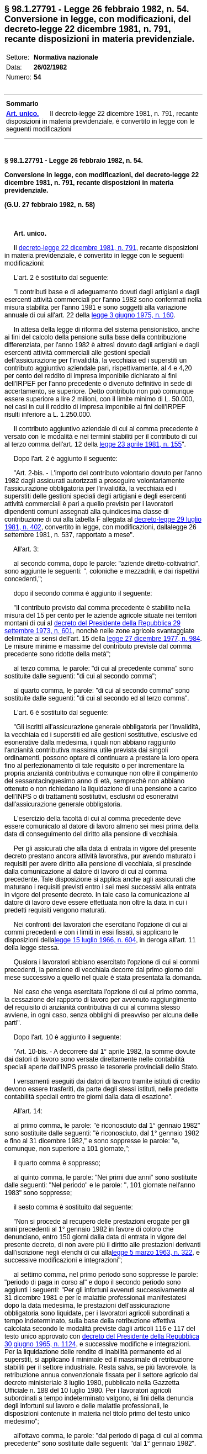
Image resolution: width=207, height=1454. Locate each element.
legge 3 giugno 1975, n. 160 (133, 315)
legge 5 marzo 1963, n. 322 (152, 1252)
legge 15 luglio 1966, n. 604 (95, 940)
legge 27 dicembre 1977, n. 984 (153, 639)
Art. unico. (30, 233)
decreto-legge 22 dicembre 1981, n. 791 (77, 248)
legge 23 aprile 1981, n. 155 (140, 444)
